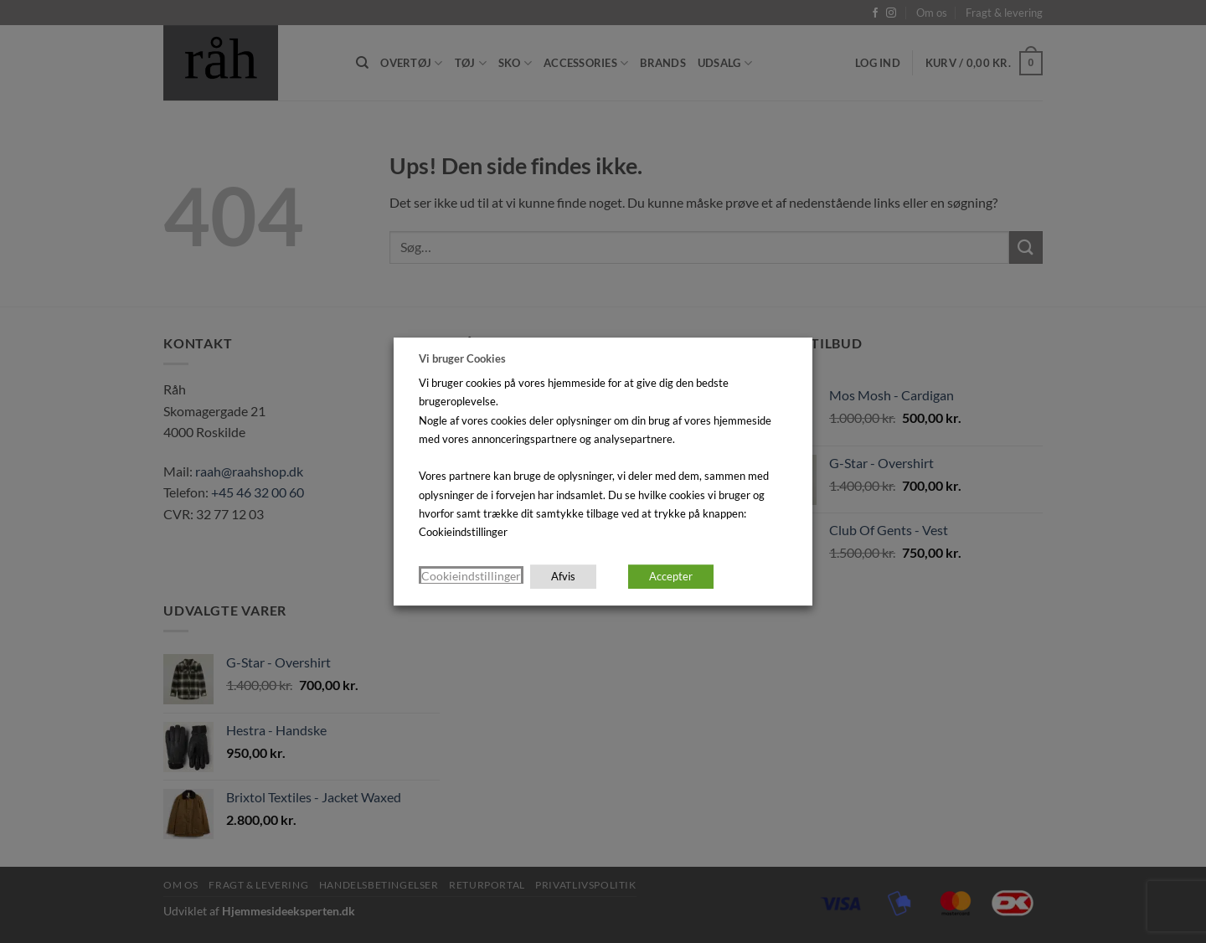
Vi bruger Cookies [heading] (462, 358)
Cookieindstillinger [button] (471, 576)
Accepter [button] (671, 576)
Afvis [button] (563, 576)
